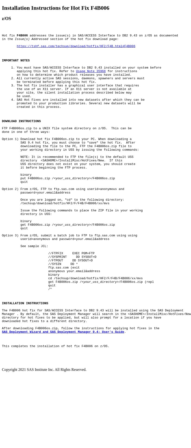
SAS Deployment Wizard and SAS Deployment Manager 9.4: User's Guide (63, 391)
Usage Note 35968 (91, 79)
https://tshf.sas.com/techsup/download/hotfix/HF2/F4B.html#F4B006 (76, 49)
